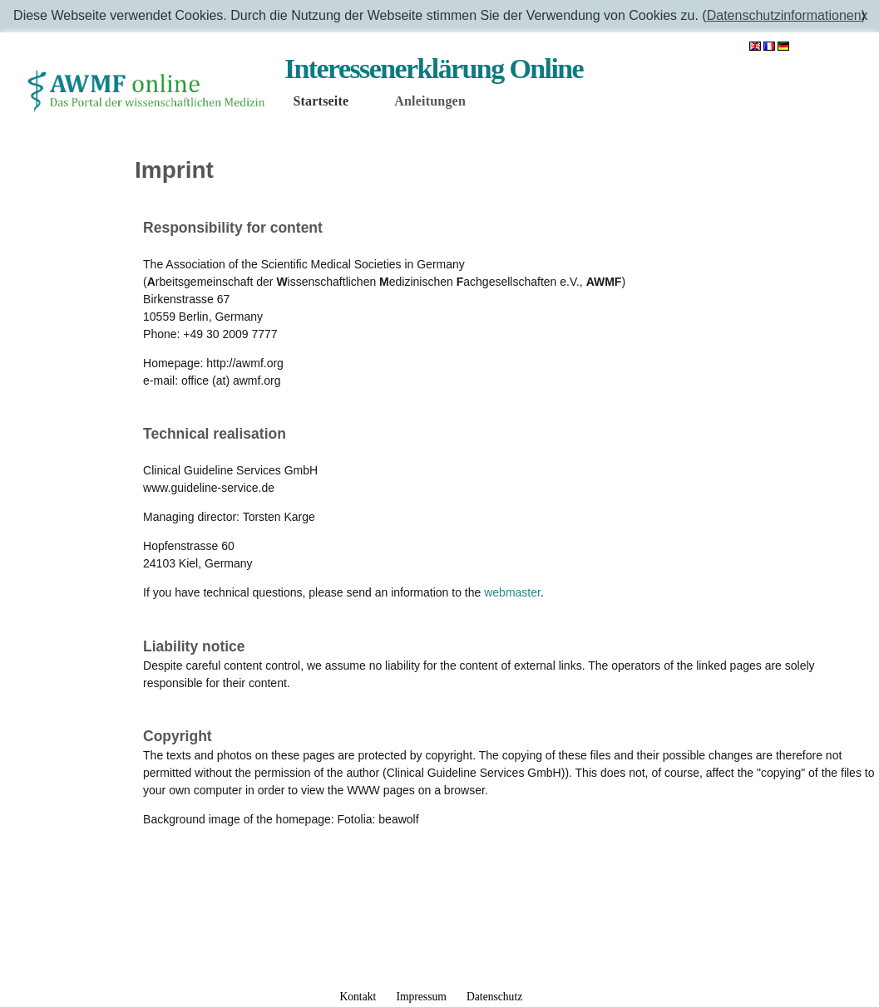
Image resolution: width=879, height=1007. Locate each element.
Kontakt (357, 996)
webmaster (512, 592)
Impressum (421, 996)
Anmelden (832, 46)
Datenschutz (494, 996)
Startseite (320, 101)
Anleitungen (430, 101)
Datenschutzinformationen (784, 15)
